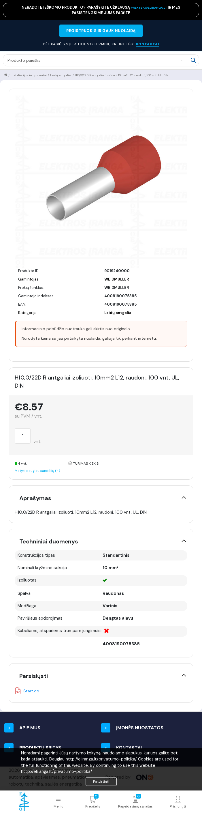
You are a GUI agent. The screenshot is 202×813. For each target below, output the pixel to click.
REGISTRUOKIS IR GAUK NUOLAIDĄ (101, 30)
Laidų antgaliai (60, 75)
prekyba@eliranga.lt (149, 8)
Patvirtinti (101, 781)
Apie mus (29, 728)
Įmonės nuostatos (139, 728)
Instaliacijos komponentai (29, 75)
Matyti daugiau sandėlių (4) (37, 470)
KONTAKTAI (147, 44)
